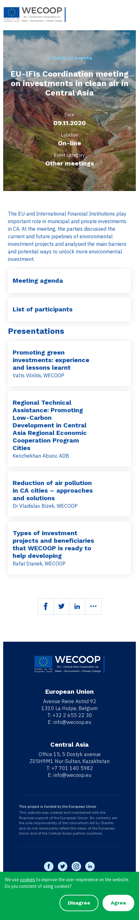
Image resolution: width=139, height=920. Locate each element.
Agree (118, 903)
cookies (27, 879)
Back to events (72, 58)
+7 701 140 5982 (72, 768)
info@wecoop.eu (72, 722)
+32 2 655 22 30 (72, 715)
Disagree (79, 903)
